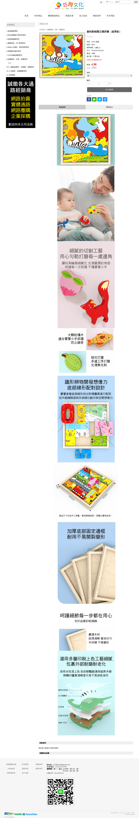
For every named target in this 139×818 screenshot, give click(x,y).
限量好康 (69, 16)
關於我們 (39, 768)
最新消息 (25, 768)
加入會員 (83, 16)
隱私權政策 (11, 773)
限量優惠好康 (11, 764)
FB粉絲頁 (11, 768)
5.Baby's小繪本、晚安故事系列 (18, 47)
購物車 (111, 2)
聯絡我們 (97, 16)
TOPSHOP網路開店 (9, 817)
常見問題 (110, 16)
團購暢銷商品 (54, 16)
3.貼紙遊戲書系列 (13, 39)
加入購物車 (109, 89)
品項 (9, 63)
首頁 (26, 16)
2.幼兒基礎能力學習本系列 (16, 35)
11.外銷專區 (11, 75)
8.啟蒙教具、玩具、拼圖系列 (17, 59)
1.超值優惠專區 (12, 31)
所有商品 (38, 16)
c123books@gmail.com (61, 765)
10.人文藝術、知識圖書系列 (17, 71)
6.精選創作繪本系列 (14, 51)
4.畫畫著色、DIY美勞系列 (16, 43)
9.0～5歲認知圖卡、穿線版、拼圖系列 (20, 67)
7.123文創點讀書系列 (14, 55)
